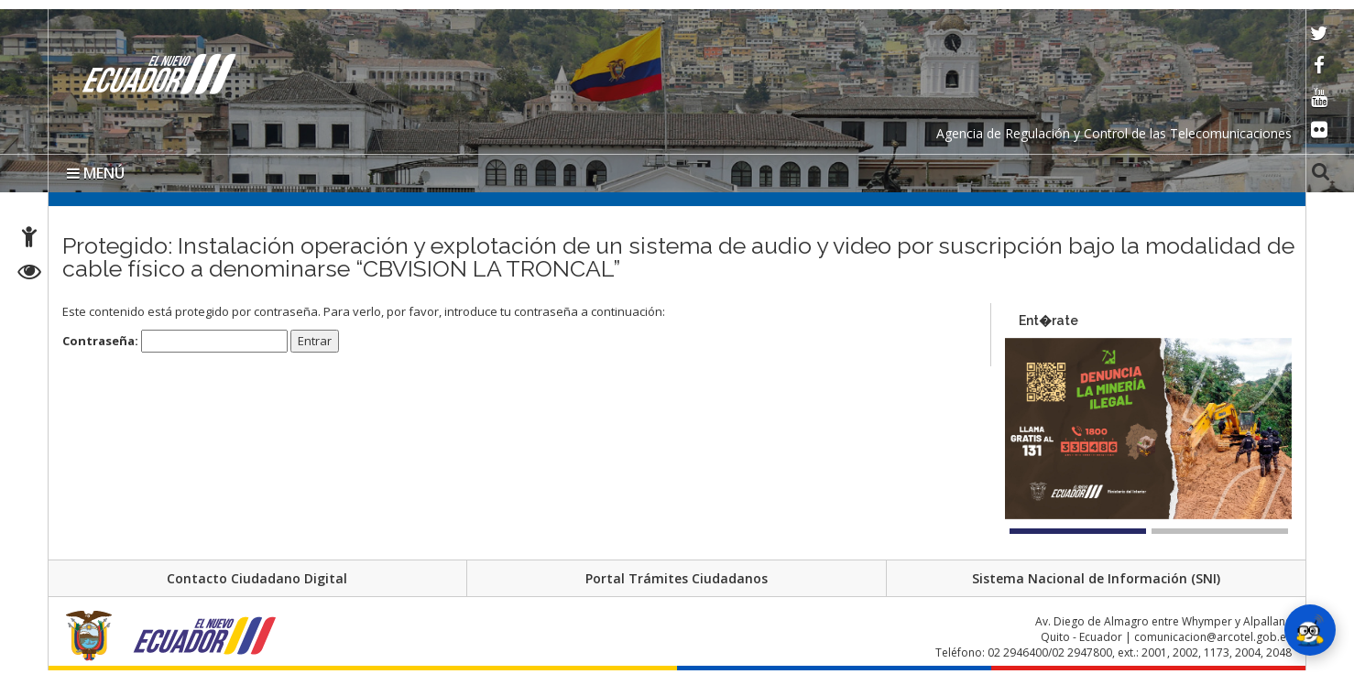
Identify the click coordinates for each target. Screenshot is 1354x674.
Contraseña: (175, 341)
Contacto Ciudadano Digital (257, 578)
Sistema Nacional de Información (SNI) (1096, 578)
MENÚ (96, 173)
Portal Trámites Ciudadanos (676, 578)
